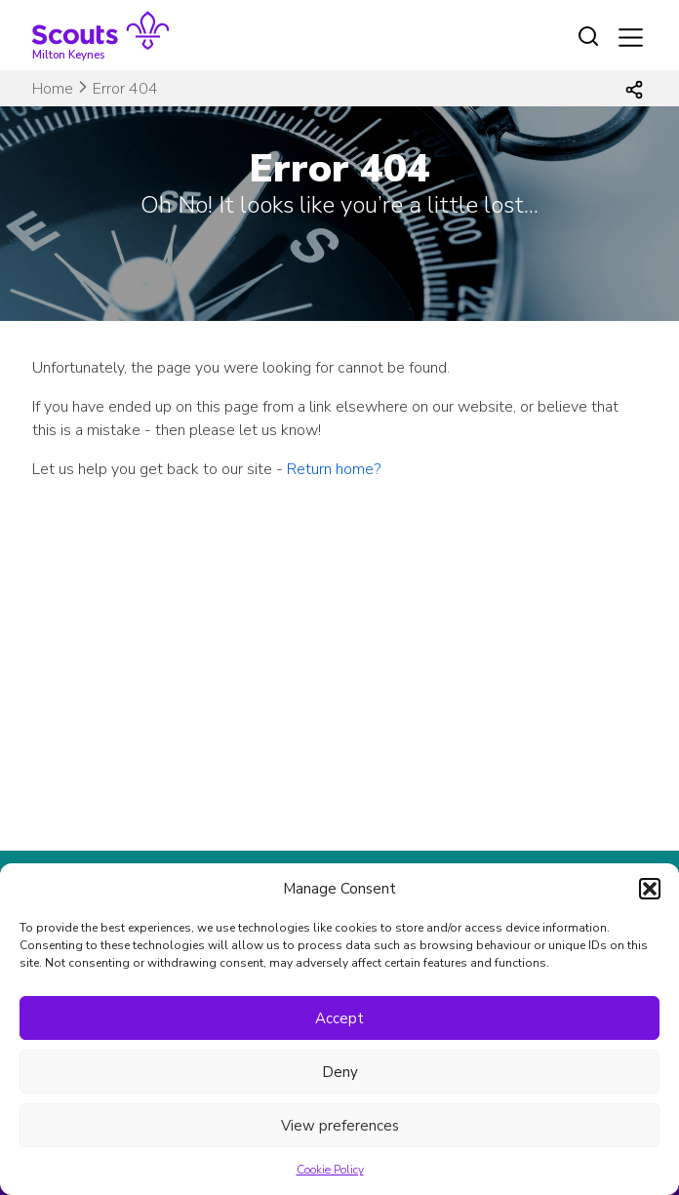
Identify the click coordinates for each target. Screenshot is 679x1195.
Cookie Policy (330, 1169)
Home (52, 89)
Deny (340, 1072)
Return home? (333, 469)
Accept (339, 1018)
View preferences (340, 1125)
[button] (649, 888)
